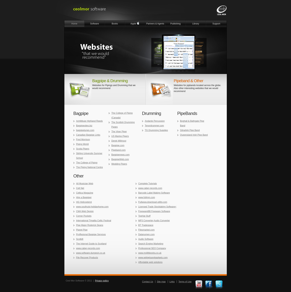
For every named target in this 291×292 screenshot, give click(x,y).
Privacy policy (102, 280)
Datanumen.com (146, 234)
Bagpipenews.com (120, 154)
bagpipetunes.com (85, 130)
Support (216, 23)
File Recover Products (87, 257)
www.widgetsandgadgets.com (153, 257)
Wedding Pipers (119, 164)
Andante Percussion (155, 121)
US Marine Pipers (120, 136)
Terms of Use (185, 281)
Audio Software (145, 239)
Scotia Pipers (82, 148)
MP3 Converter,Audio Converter (154, 220)
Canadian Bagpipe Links (88, 135)
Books (115, 23)
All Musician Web (84, 183)
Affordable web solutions (150, 262)
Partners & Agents (155, 23)
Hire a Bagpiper (83, 197)
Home (74, 23)
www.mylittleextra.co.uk (149, 253)
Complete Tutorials (147, 183)
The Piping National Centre (89, 167)
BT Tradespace (145, 225)
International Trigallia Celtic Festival (93, 220)
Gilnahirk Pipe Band (190, 130)
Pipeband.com (118, 150)
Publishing (175, 23)
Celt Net (80, 188)
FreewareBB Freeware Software (154, 211)
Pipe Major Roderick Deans (89, 225)
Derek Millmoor (118, 141)
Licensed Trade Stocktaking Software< (157, 206)
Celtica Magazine (84, 193)
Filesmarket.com (146, 230)
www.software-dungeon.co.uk (90, 253)
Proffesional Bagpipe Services (91, 234)
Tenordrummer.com (154, 125)
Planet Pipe (81, 230)
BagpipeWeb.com (120, 159)
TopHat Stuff (144, 216)
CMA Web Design (85, 211)
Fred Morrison (83, 139)
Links (172, 281)
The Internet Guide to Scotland (91, 243)
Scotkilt (79, 239)
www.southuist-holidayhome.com (92, 206)
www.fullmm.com (146, 197)
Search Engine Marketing (150, 243)
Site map (161, 281)
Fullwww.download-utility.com (152, 202)
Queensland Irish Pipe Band (194, 135)
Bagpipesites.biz (84, 125)
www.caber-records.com (88, 248)
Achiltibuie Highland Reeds (89, 121)
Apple (135, 23)
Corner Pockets (83, 216)
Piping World (82, 144)
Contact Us (147, 281)
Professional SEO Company (152, 248)
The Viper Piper (119, 131)
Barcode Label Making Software (154, 193)
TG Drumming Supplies (156, 130)
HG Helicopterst (84, 202)
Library (195, 23)
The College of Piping (86, 162)
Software (94, 23)
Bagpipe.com (117, 145)
